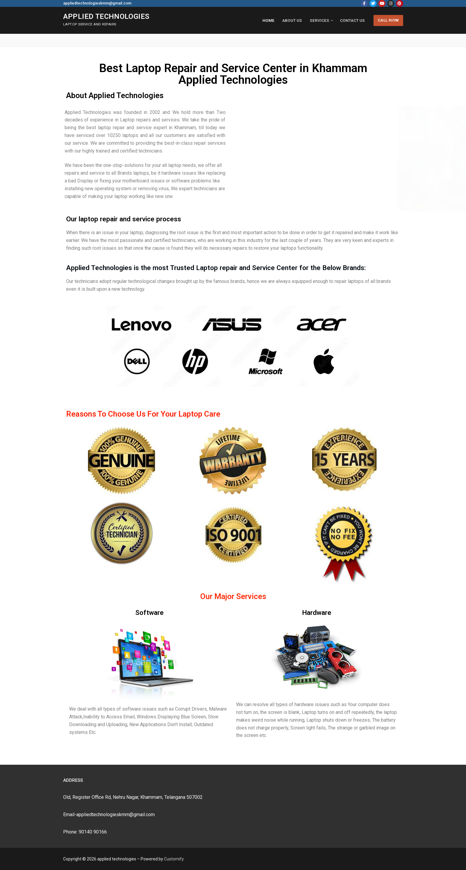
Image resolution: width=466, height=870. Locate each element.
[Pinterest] (399, 3)
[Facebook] (364, 3)
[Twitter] (373, 3)
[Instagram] (390, 3)
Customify (173, 859)
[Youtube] (381, 3)
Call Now (388, 20)
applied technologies (106, 16)
